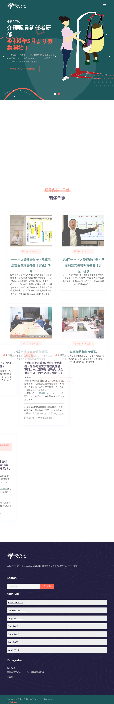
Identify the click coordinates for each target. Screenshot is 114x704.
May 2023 (13, 642)
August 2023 (15, 618)
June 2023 (13, 634)
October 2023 (15, 602)
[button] (55, 94)
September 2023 (17, 610)
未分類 (10, 676)
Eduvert (14, 702)
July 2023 (13, 626)
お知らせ (11, 667)
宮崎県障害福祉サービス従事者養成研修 (25, 672)
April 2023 (13, 650)
